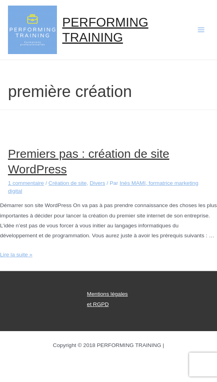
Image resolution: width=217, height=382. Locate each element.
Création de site (68, 183)
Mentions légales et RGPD (107, 299)
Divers (97, 183)
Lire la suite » (16, 255)
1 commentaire (26, 183)
